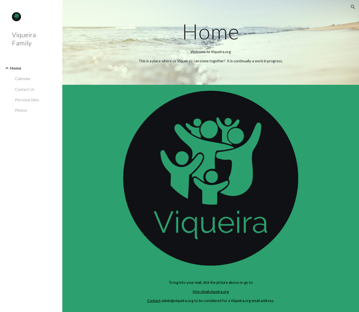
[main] (211, 31)
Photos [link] (21, 110)
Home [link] (15, 68)
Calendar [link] (22, 78)
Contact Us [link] (24, 89)
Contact (154, 301)
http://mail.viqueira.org (211, 292)
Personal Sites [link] (27, 99)
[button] (353, 7)
